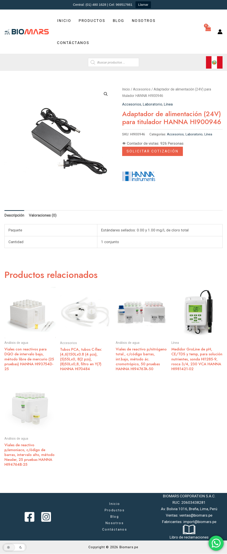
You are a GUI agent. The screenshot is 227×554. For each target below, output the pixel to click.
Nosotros (144, 20)
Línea (168, 104)
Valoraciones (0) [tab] (43, 215)
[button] (106, 94)
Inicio (64, 20)
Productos (92, 20)
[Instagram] (46, 516)
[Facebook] (29, 516)
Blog (118, 20)
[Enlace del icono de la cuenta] (220, 31)
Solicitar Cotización (152, 151)
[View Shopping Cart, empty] (208, 31)
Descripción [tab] (14, 215)
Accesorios (142, 89)
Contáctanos (73, 42)
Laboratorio (152, 104)
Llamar (143, 4)
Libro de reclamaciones (189, 537)
